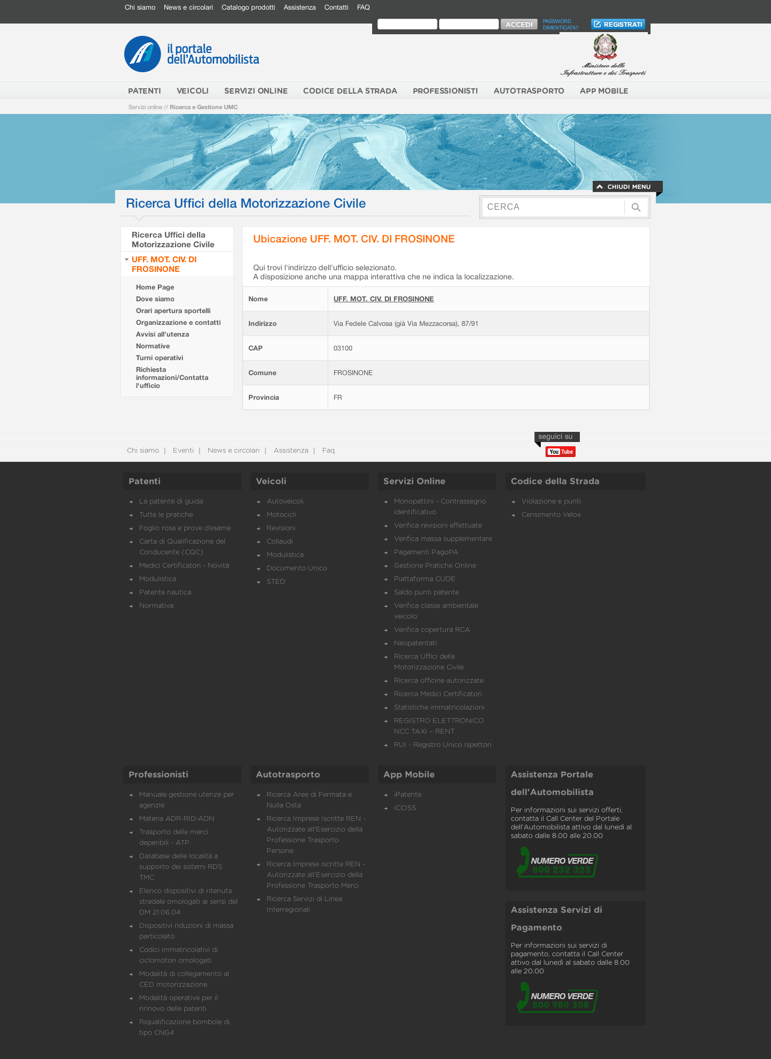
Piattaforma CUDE (425, 579)
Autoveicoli (285, 501)
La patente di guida (171, 501)
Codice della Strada (555, 481)
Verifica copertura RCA (432, 630)
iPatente (407, 794)
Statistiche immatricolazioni (439, 707)
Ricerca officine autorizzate (438, 680)
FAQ (363, 7)
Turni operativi (159, 358)
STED (276, 581)
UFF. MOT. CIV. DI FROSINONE (164, 263)
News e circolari (188, 7)
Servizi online (145, 106)
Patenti (144, 481)
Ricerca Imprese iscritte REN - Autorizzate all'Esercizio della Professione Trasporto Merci (316, 875)
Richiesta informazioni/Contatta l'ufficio (172, 377)
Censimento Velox (551, 515)
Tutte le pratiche (166, 515)
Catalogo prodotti (248, 7)
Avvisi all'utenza (162, 334)
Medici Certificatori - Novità (184, 565)
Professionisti (158, 775)
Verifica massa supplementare (443, 539)
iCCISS (405, 808)
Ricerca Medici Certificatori (438, 694)
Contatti (336, 7)
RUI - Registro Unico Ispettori (443, 745)
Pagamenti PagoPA (426, 552)
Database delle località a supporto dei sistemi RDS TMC (180, 867)
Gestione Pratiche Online (435, 565)
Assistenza (300, 7)
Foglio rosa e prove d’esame (185, 528)
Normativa (156, 606)
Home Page (155, 287)
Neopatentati (415, 643)
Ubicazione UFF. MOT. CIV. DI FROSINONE (354, 238)
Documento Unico (297, 568)
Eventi (182, 450)
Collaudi (280, 541)
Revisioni (281, 528)
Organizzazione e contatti (178, 322)
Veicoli (271, 481)
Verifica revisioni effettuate (438, 525)
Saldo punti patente (426, 592)
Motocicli (281, 515)
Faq (327, 450)
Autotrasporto (288, 775)
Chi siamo (140, 7)
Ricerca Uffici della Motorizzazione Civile (173, 239)
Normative (153, 346)
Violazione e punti (551, 501)
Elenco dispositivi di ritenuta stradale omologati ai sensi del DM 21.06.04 (188, 902)
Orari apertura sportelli (173, 311)
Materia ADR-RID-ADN (176, 819)
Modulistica (157, 579)
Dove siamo (155, 299)
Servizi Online (414, 481)
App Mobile (409, 775)
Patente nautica (165, 592)
